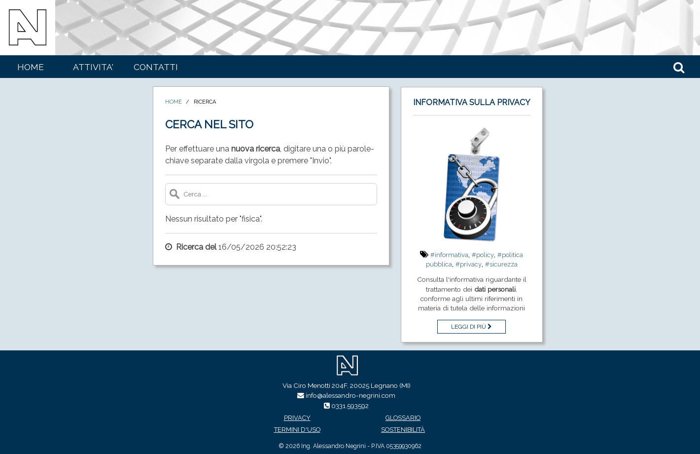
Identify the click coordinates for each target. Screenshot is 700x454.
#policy (483, 255)
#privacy (468, 264)
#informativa (449, 255)
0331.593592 (350, 406)
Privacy (297, 417)
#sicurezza (501, 264)
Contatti (156, 67)
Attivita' (93, 67)
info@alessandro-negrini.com (350, 395)
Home (30, 67)
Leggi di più (471, 326)
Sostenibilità (403, 429)
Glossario (402, 417)
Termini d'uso (297, 429)
